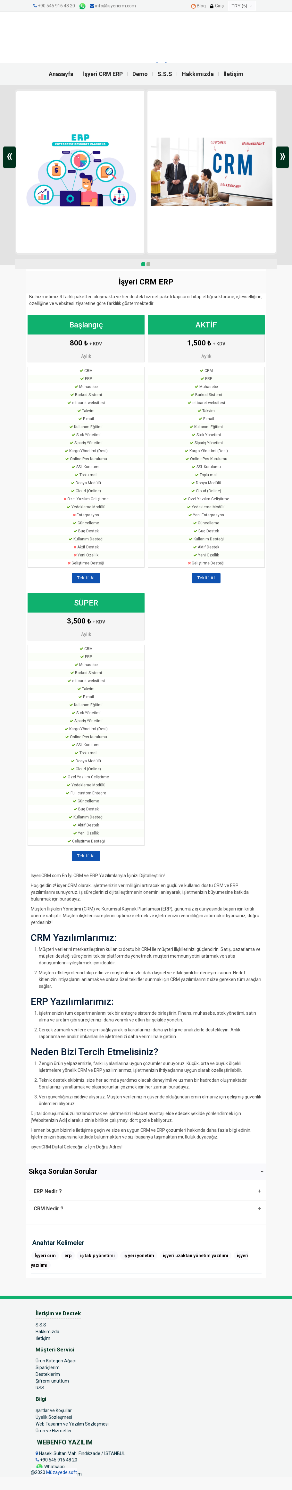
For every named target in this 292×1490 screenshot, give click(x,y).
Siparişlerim (48, 1367)
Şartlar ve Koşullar (54, 1410)
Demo (140, 74)
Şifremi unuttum (52, 1381)
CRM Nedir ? (48, 1209)
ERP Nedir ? (48, 1191)
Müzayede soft (61, 1472)
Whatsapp (50, 1466)
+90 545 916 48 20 (56, 5)
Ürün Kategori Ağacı (56, 1360)
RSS (40, 1387)
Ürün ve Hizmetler (54, 1430)
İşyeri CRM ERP (103, 74)
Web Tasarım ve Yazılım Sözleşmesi (72, 1424)
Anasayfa (61, 74)
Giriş (216, 5)
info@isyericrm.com (113, 5)
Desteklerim (48, 1374)
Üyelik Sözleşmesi (54, 1417)
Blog (198, 5)
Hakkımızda (198, 74)
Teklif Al (86, 577)
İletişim (233, 74)
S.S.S (164, 74)
